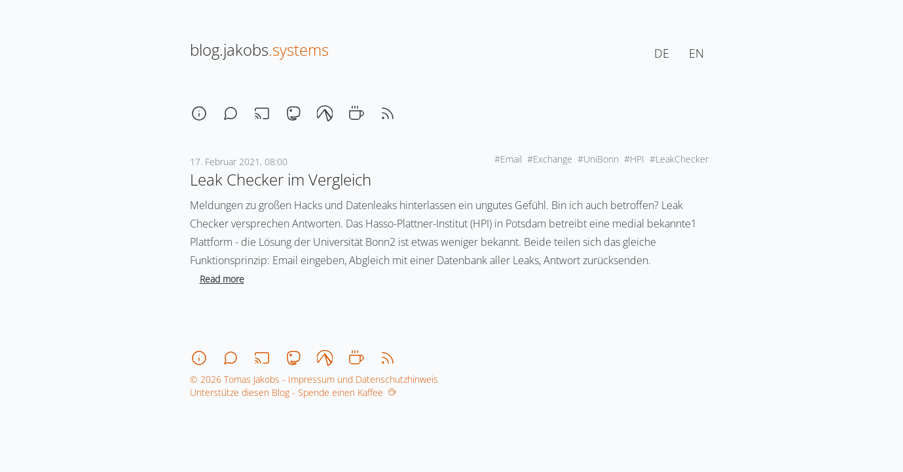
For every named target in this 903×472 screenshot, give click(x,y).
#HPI (634, 159)
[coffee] (356, 113)
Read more (222, 279)
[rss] (387, 113)
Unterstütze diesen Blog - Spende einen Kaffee (293, 392)
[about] (199, 113)
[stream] (262, 113)
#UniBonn (598, 159)
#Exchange (549, 159)
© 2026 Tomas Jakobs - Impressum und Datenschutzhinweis (314, 379)
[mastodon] (293, 113)
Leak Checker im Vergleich (280, 179)
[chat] (230, 113)
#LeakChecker (679, 159)
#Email (508, 159)
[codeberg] (325, 113)
